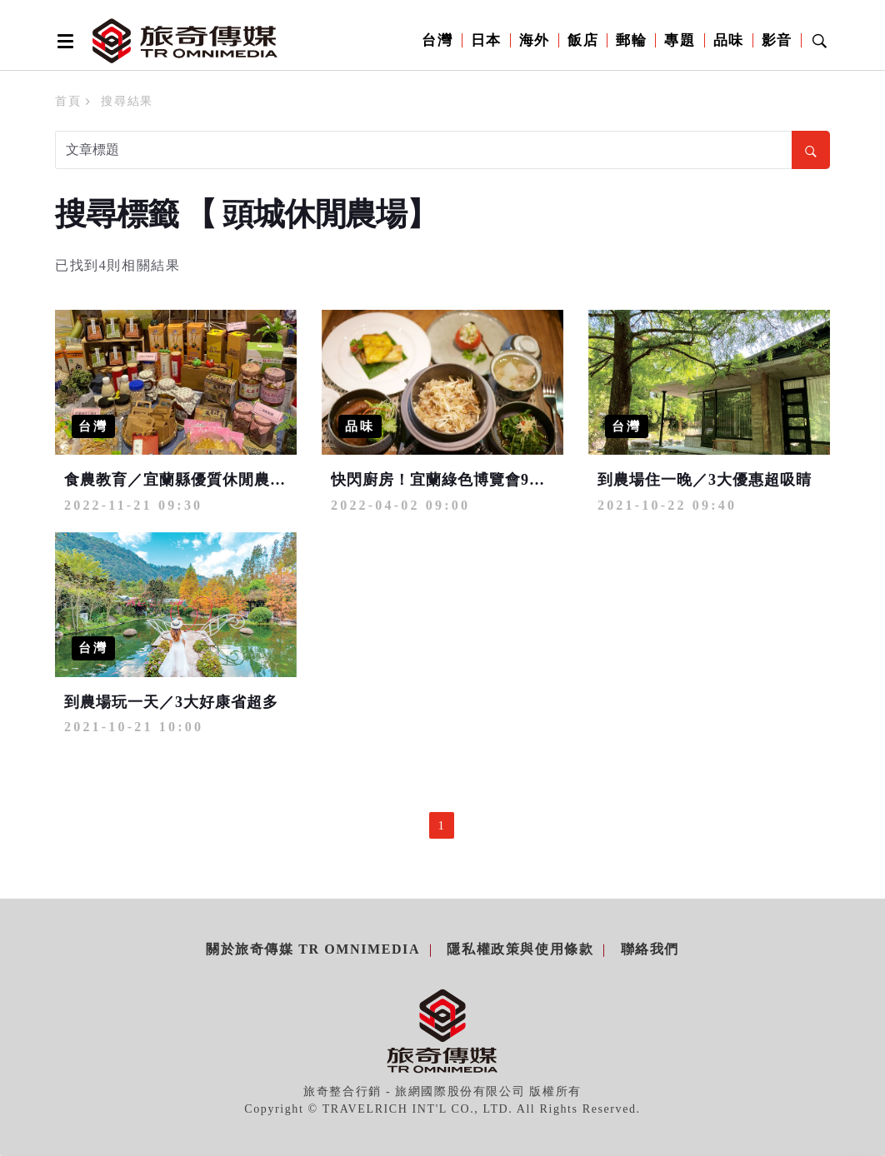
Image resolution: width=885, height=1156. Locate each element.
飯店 (583, 40)
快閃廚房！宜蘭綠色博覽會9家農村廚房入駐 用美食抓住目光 (543, 479)
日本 (486, 40)
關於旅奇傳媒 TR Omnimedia (313, 949)
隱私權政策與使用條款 (520, 949)
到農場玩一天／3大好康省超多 (171, 702)
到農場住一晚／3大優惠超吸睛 (705, 479)
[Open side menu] (62, 40)
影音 (777, 40)
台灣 (437, 40)
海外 (534, 40)
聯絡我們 (650, 949)
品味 (728, 40)
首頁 (68, 101)
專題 (679, 40)
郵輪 (631, 40)
